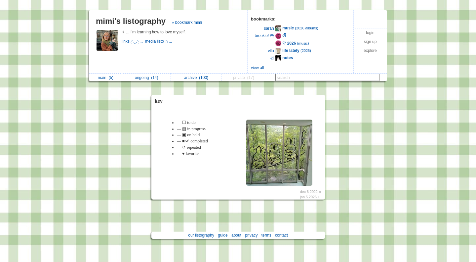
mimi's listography (131, 21)
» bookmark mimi (187, 22)
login (370, 32)
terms (266, 235)
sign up (370, 41)
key (159, 101)
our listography (201, 235)
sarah (269, 28)
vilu (271, 51)
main (105, 77)
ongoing (146, 77)
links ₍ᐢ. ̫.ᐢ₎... (133, 41)
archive (196, 77)
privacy (251, 235)
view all (257, 67)
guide (222, 235)
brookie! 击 (264, 35)
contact (281, 235)
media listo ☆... (159, 41)
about (236, 235)
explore (370, 50)
